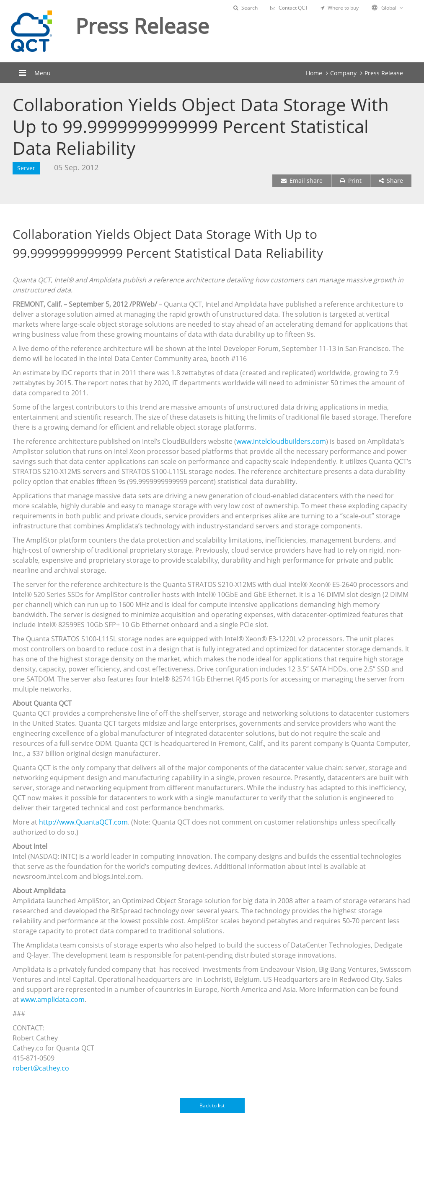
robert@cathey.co (41, 1068)
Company (343, 73)
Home (314, 73)
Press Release (384, 73)
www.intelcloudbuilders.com (281, 441)
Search (245, 7)
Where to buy (340, 7)
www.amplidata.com (53, 999)
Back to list (212, 1105)
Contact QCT (289, 7)
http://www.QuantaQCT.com (83, 822)
